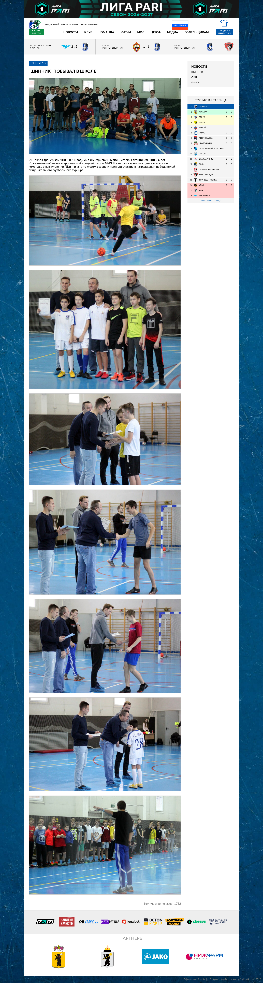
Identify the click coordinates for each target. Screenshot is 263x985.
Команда (86, 34)
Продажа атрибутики (204, 34)
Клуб (68, 34)
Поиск (195, 84)
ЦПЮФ (136, 34)
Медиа (152, 34)
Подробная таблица (211, 203)
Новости (51, 34)
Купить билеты (227, 34)
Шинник (197, 74)
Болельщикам (177, 34)
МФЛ (121, 34)
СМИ (194, 79)
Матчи (106, 34)
